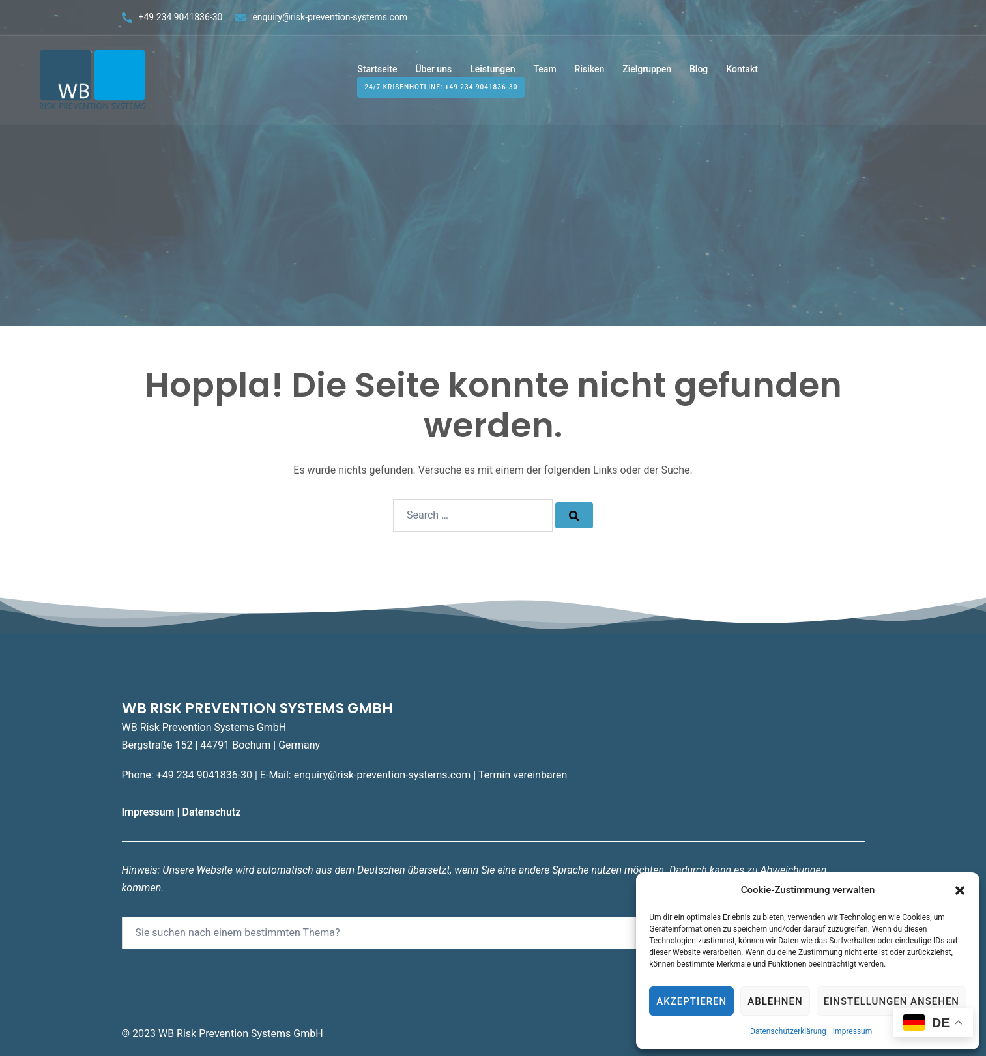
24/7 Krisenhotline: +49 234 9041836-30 (440, 89)
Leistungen (492, 70)
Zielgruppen (646, 70)
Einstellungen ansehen (891, 1001)
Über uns (433, 70)
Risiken (590, 70)
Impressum (852, 1031)
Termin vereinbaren (522, 775)
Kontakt (742, 70)
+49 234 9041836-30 (181, 17)
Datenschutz (212, 812)
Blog (698, 70)
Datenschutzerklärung (788, 1031)
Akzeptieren (691, 1001)
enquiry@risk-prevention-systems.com (329, 17)
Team (544, 70)
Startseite (377, 70)
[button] (959, 890)
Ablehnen (774, 1001)
